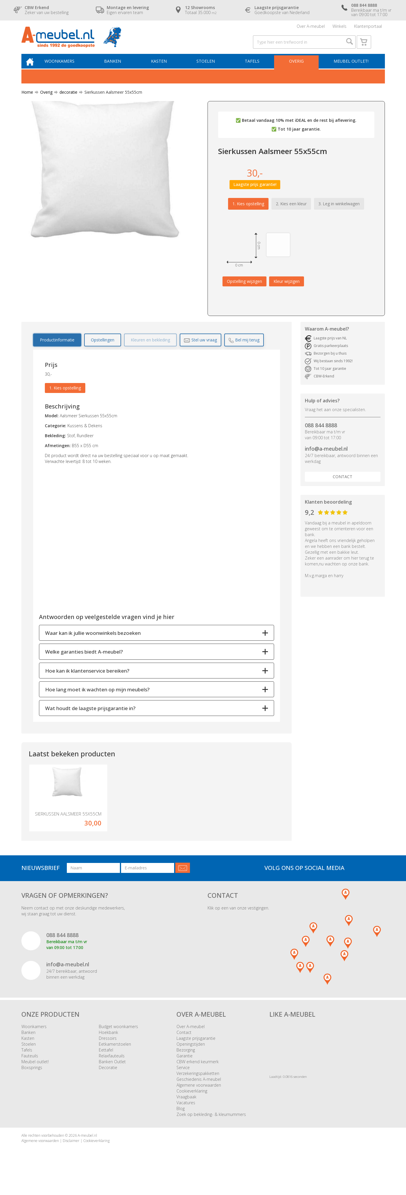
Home (27, 101)
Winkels (339, 27)
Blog (180, 1128)
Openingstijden (190, 1064)
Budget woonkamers (118, 1046)
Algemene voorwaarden (198, 1105)
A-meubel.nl (87, 1155)
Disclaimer (71, 1160)
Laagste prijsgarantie (195, 1058)
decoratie (66, 101)
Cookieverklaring (191, 1111)
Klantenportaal (368, 27)
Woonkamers (66, 69)
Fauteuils (29, 1075)
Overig (297, 69)
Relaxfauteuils (112, 1075)
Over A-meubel (311, 27)
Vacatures (185, 1122)
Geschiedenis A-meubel (198, 1099)
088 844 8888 (321, 433)
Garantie (184, 1075)
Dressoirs (108, 1058)
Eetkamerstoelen (115, 1064)
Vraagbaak (186, 1116)
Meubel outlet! (350, 69)
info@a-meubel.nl (326, 457)
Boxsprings (31, 1087)
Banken (118, 69)
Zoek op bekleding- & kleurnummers (211, 1134)
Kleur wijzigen (287, 290)
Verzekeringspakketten (197, 1093)
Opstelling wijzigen (244, 290)
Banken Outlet (112, 1081)
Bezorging (185, 1070)
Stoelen (209, 69)
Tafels (254, 69)
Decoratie (108, 1087)
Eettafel (106, 1070)
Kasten (163, 69)
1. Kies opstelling (248, 212)
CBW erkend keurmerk (197, 1081)
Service (183, 1087)
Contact (342, 485)
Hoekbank (108, 1052)
